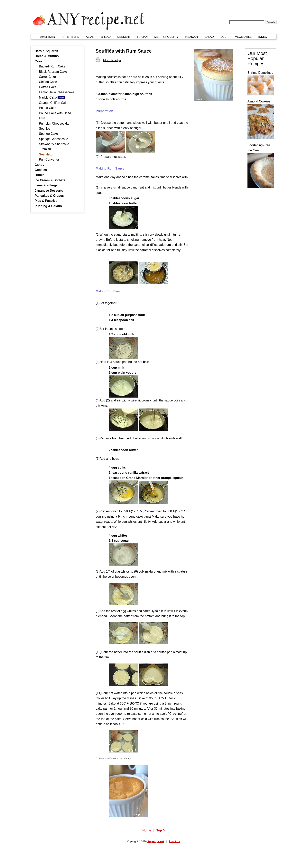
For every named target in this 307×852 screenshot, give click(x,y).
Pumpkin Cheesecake (54, 123)
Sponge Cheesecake (53, 139)
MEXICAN (191, 36)
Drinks (39, 175)
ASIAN (90, 36)
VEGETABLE (243, 36)
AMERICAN (47, 36)
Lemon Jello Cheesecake (56, 92)
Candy (39, 164)
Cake (38, 61)
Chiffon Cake (48, 81)
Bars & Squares (46, 51)
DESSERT (124, 36)
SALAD (209, 36)
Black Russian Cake (53, 71)
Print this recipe (108, 60)
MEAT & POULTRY (166, 36)
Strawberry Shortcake (54, 144)
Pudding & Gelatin (48, 206)
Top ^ (160, 830)
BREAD (106, 36)
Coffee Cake (47, 87)
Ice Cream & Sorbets (50, 180)
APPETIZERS (70, 36)
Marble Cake (52, 97)
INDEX (262, 36)
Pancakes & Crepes (49, 195)
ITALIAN (142, 36)
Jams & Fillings (46, 185)
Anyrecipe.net (155, 841)
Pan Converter (49, 159)
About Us (174, 841)
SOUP (224, 36)
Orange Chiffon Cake (53, 102)
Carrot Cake (47, 76)
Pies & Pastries (46, 200)
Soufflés (44, 128)
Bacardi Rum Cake (52, 66)
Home (146, 830)
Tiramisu (45, 149)
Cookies (41, 169)
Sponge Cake (48, 133)
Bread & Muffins (47, 56)
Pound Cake (47, 108)
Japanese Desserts (49, 190)
